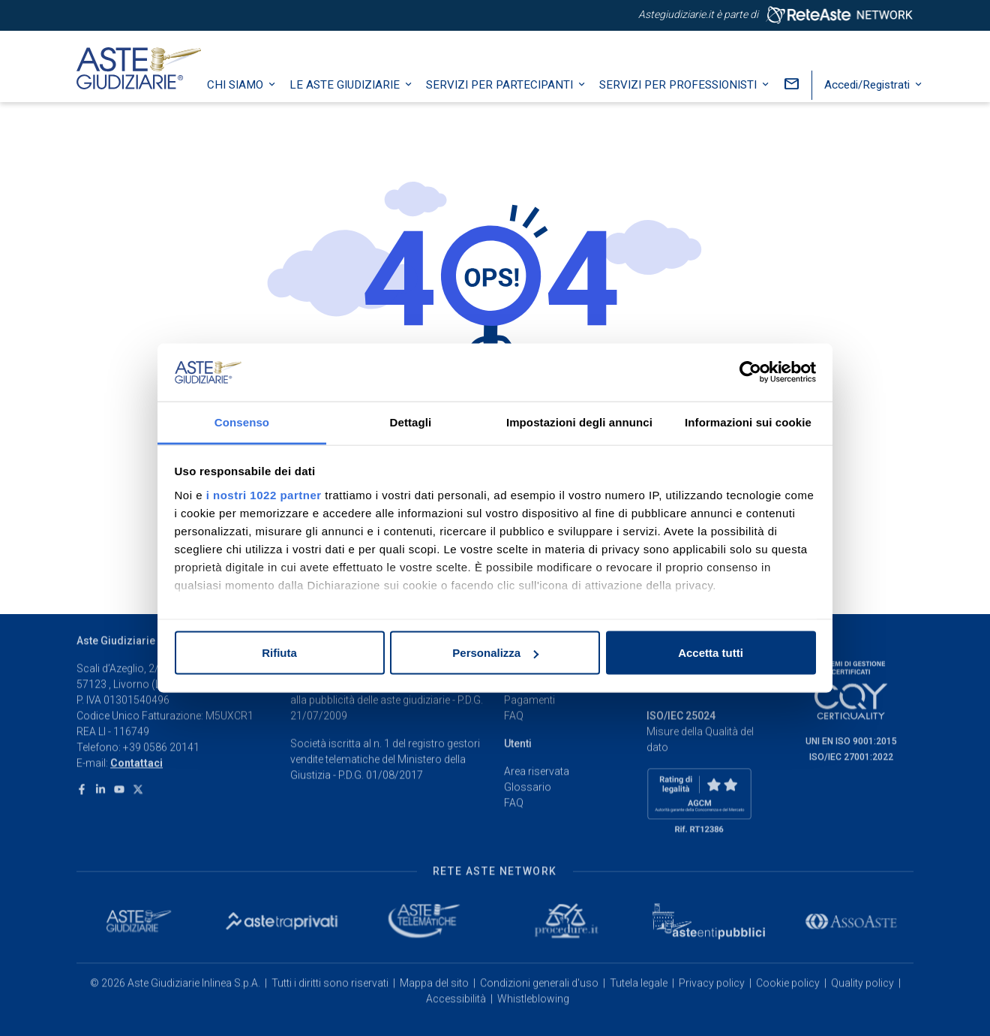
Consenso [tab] (241, 421)
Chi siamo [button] (250, 101)
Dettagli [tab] (411, 421)
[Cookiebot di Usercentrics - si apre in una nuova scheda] (750, 372)
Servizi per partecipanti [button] (515, 101)
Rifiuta (279, 652)
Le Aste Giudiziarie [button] (359, 101)
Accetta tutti (710, 652)
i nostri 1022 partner (264, 494)
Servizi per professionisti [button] (693, 101)
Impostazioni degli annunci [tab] (579, 421)
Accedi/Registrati (882, 101)
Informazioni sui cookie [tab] (748, 421)
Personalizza (495, 652)
